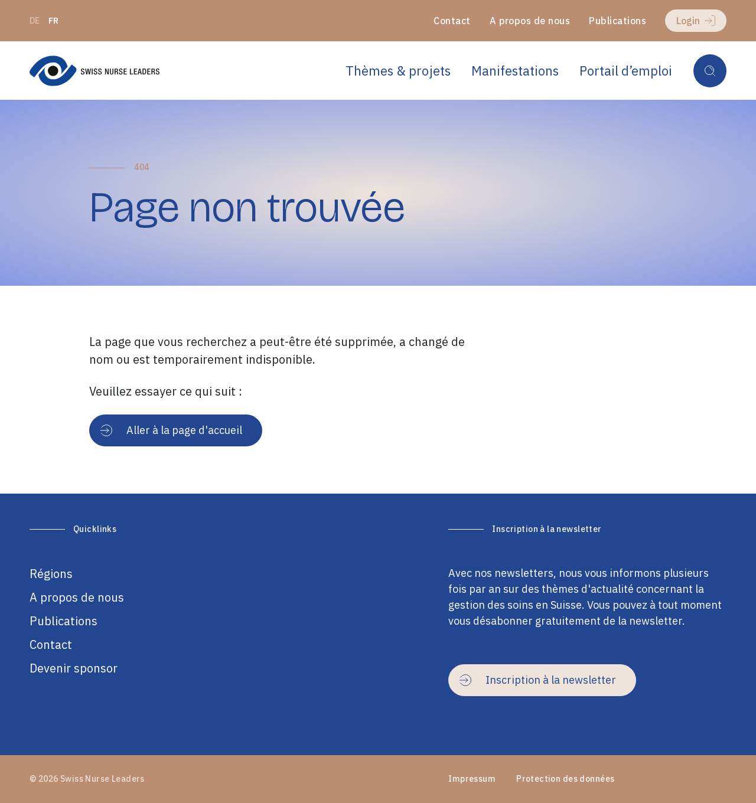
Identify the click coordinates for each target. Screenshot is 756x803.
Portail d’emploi (625, 70)
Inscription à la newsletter (538, 680)
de (35, 20)
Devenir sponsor (74, 668)
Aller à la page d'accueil (171, 430)
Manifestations (515, 70)
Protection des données (565, 778)
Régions (51, 574)
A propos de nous (530, 21)
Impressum (472, 778)
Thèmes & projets (398, 70)
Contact (452, 21)
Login (695, 21)
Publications (617, 21)
